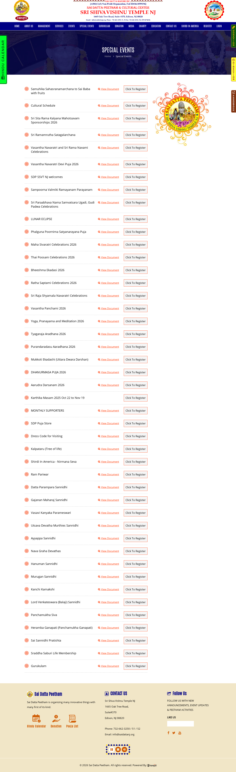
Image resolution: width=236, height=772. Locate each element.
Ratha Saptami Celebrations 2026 (54, 283)
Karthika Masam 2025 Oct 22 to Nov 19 (57, 398)
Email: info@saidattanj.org (119, 734)
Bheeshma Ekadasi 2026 (47, 270)
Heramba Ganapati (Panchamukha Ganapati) (61, 628)
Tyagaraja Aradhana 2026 (48, 334)
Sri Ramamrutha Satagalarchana (53, 135)
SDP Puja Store (41, 423)
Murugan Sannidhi (43, 576)
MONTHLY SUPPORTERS (47, 410)
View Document (108, 89)
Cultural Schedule (43, 105)
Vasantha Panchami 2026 (48, 308)
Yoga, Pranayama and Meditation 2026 (57, 321)
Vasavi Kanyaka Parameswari (51, 513)
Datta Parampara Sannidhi (49, 487)
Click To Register (136, 89)
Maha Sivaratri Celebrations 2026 (53, 244)
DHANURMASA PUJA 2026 (48, 372)
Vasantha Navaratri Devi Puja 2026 (55, 164)
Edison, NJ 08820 (114, 718)
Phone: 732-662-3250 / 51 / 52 (122, 728)
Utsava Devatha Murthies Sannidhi (55, 525)
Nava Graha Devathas (46, 551)
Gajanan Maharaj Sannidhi (49, 500)
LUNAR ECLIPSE (41, 219)
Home (108, 56)
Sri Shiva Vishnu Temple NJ (120, 700)
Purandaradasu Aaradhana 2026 (53, 347)
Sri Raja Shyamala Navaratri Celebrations (59, 296)
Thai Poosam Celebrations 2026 (53, 257)
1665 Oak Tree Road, (117, 706)
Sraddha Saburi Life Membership (53, 653)
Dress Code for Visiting (46, 436)
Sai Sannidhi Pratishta (46, 640)
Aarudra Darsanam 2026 (47, 385)
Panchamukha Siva (44, 615)
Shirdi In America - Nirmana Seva (54, 462)
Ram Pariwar (40, 474)
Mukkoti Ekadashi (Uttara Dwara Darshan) (59, 359)
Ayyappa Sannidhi (43, 538)
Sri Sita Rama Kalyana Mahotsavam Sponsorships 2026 (55, 120)
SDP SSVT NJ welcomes (47, 177)
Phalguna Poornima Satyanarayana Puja (58, 232)
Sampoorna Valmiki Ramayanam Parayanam (61, 190)
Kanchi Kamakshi (43, 589)
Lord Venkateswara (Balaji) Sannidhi (55, 602)
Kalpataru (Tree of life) (46, 449)
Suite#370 (111, 712)
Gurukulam (38, 666)
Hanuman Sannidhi (44, 564)
